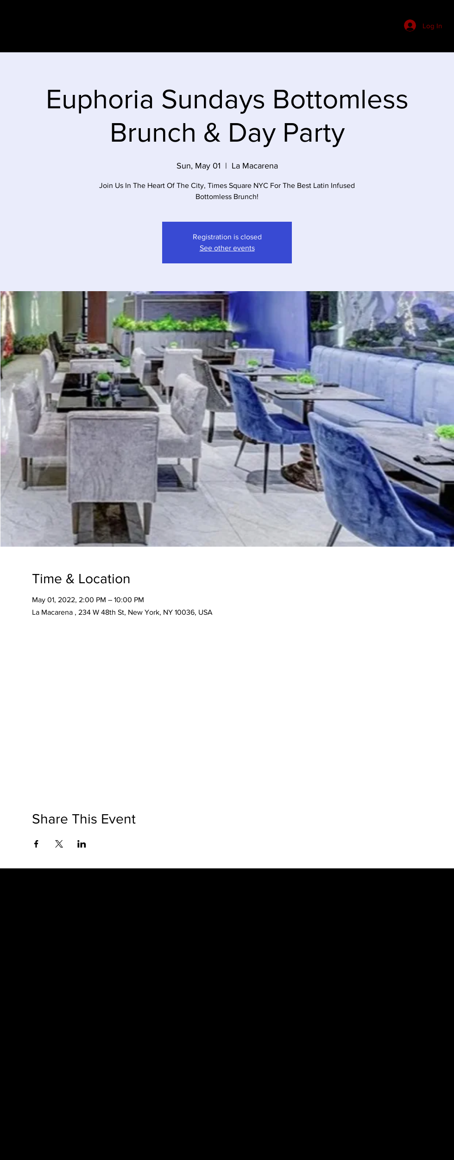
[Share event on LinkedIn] (81, 844)
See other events (227, 248)
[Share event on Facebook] (36, 844)
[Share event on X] (59, 844)
